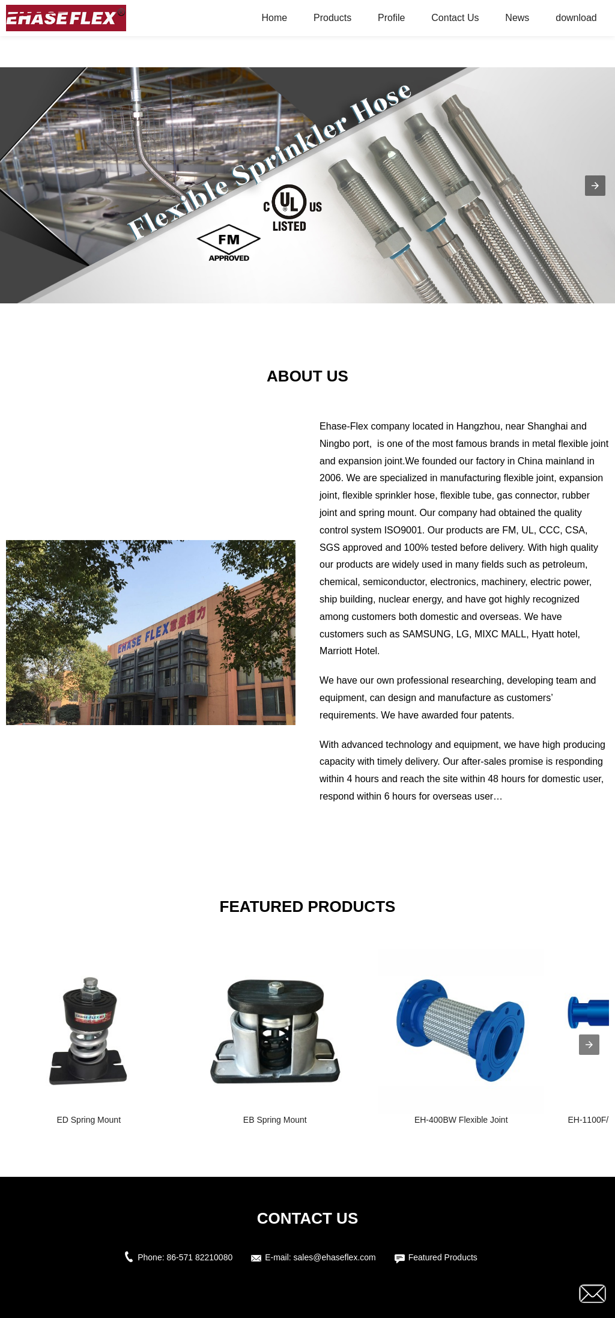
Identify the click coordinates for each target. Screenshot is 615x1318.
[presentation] (589, 1044)
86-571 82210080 (199, 1257)
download (576, 18)
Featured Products (442, 1257)
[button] (595, 185)
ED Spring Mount (88, 1120)
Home (274, 18)
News (517, 18)
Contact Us (455, 18)
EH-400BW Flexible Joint (461, 1120)
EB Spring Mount (275, 1120)
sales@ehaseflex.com (335, 1257)
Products (332, 18)
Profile (391, 18)
